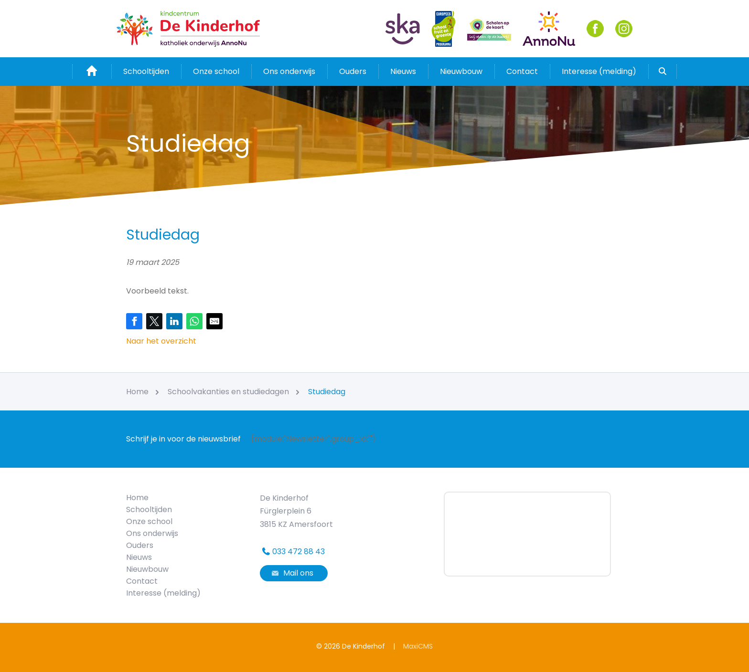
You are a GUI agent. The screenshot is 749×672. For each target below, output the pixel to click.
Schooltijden (146, 71)
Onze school (216, 71)
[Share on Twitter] (154, 321)
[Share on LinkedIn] (174, 321)
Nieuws (403, 71)
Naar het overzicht (161, 341)
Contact (522, 71)
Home (137, 497)
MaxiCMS (418, 646)
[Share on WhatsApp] (194, 321)
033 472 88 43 (292, 551)
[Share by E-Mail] (214, 321)
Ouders (352, 71)
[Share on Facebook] (134, 321)
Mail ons (291, 572)
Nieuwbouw (461, 71)
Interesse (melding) (599, 71)
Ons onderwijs (289, 71)
